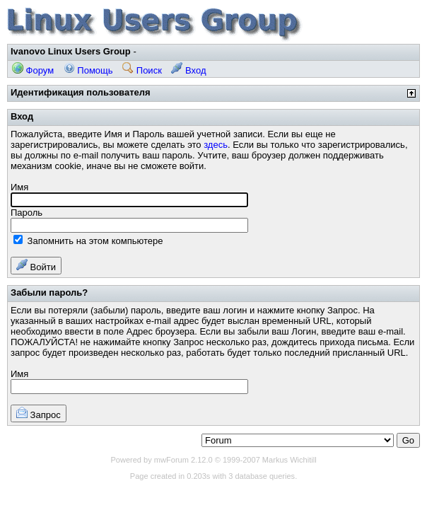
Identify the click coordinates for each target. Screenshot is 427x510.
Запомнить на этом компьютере (88, 241)
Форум (33, 70)
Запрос (38, 413)
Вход (188, 70)
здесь (216, 144)
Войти (36, 265)
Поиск (142, 70)
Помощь (88, 70)
